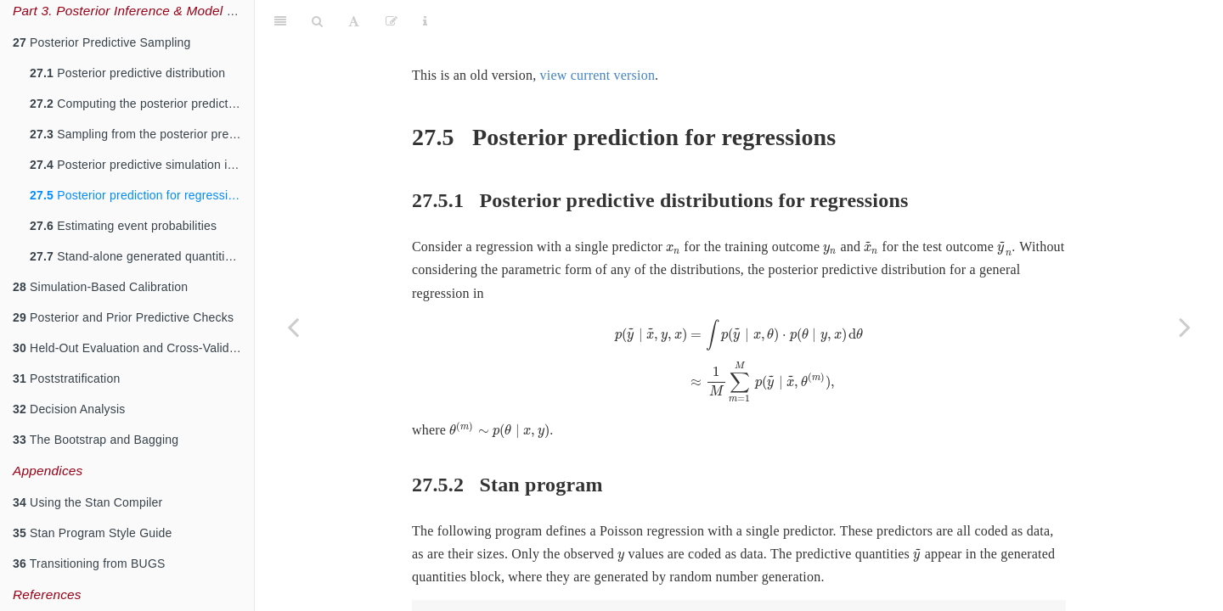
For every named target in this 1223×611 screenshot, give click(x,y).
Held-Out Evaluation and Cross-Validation (133, 348)
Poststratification (66, 378)
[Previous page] (293, 326)
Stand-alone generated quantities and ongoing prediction (142, 256)
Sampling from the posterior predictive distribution (142, 134)
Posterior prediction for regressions (138, 195)
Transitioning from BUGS (89, 563)
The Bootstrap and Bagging (95, 439)
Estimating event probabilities (123, 226)
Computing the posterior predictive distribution (142, 103)
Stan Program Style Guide (92, 533)
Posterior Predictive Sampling (102, 42)
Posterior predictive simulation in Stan (142, 164)
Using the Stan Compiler (87, 502)
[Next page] (1185, 326)
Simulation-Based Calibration (100, 287)
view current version (598, 32)
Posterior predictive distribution (127, 73)
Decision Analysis (69, 409)
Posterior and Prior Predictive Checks (123, 317)
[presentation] (673, 207)
